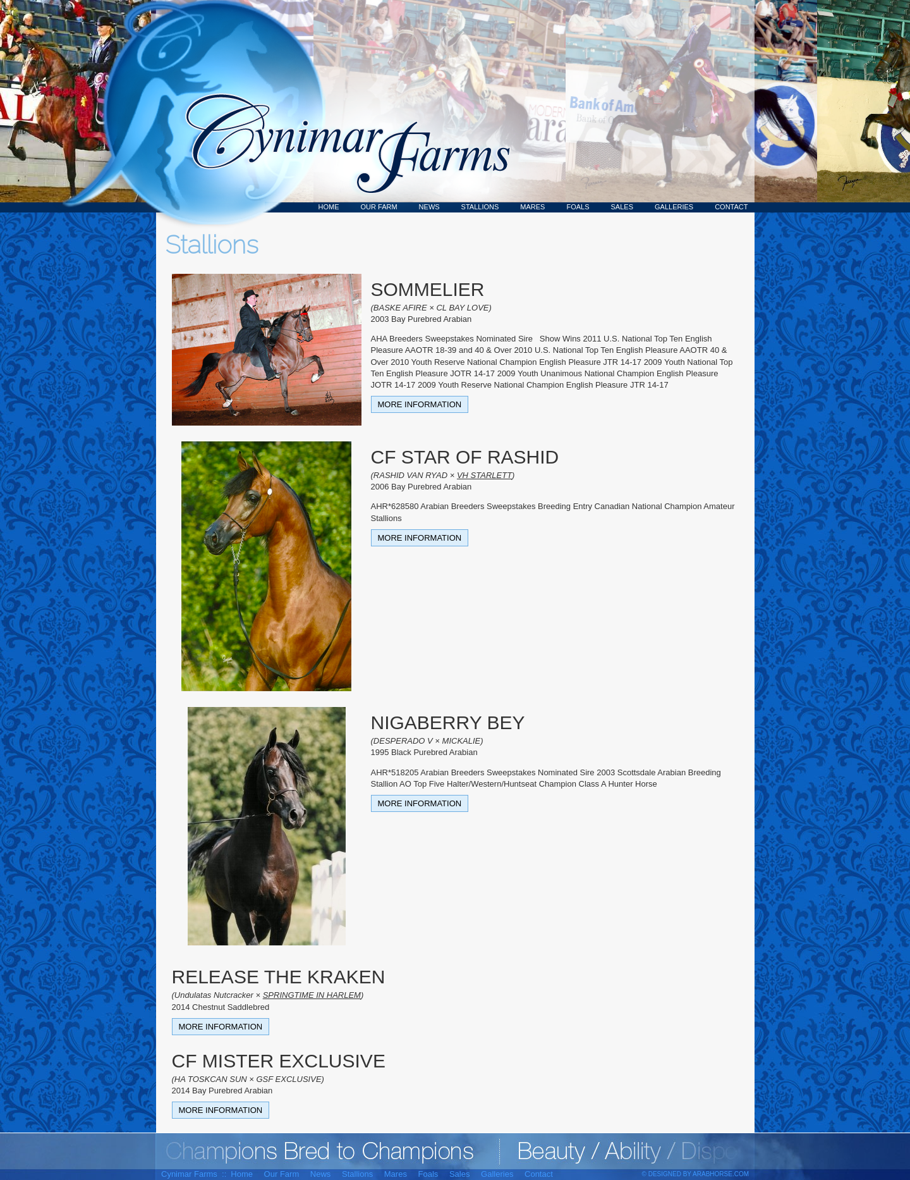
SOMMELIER (428, 289)
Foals (577, 207)
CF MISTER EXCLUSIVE (278, 1060)
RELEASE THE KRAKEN (278, 976)
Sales (622, 207)
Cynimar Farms (341, 106)
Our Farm (379, 207)
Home (328, 207)
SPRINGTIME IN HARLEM (312, 995)
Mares (532, 207)
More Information (420, 404)
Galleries (674, 207)
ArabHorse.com (721, 1174)
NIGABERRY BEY (448, 722)
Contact (731, 207)
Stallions (480, 207)
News (429, 207)
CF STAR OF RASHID (465, 456)
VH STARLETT (484, 475)
